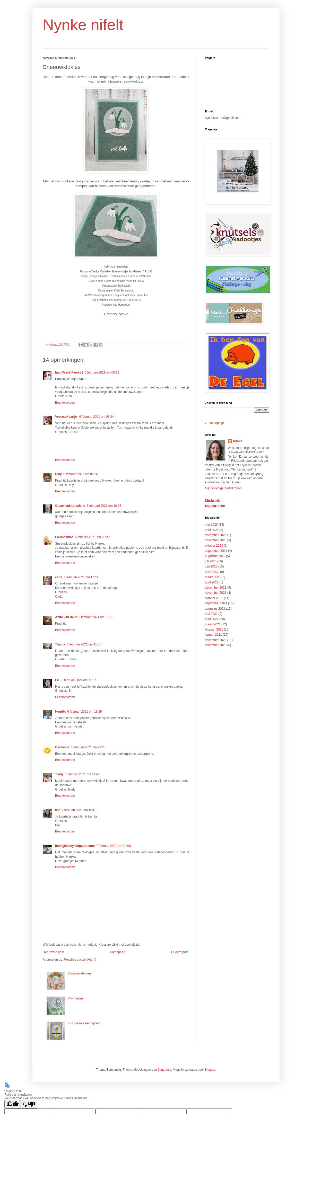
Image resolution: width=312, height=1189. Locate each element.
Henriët (60, 711)
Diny (58, 474)
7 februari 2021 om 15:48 (79, 810)
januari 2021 (213, 634)
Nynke (237, 441)
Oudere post (179, 952)
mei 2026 (211, 524)
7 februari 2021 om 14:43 (82, 774)
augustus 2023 (215, 556)
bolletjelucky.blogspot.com (75, 846)
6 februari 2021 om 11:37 (79, 680)
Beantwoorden (65, 402)
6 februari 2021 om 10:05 (104, 506)
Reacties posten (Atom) (80, 959)
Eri (57, 680)
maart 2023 (213, 577)
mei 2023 (211, 572)
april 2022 (212, 582)
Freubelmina (64, 537)
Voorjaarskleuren (79, 973)
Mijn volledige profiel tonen (223, 488)
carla (58, 577)
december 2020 (215, 640)
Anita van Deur (66, 617)
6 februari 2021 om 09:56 (80, 474)
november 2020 (215, 645)
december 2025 (215, 535)
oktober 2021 (214, 598)
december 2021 (215, 587)
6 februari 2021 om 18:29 (84, 711)
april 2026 (212, 530)
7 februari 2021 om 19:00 (113, 846)
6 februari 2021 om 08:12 (102, 372)
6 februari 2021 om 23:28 (88, 747)
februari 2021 (214, 629)
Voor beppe (75, 998)
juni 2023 (211, 566)
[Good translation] (12, 1104)
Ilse (57, 810)
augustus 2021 (215, 608)
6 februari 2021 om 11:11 (81, 577)
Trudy (59, 774)
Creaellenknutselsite (70, 506)
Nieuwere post (54, 952)
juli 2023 (210, 561)
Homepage (117, 952)
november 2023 (215, 540)
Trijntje (60, 644)
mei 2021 (211, 614)
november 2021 (215, 592)
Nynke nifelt (83, 24)
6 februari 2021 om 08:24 (96, 417)
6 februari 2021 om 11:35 (84, 644)
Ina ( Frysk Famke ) (69, 372)
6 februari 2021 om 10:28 (92, 537)
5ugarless (164, 1069)
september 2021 (216, 603)
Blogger (210, 1069)
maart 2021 (213, 624)
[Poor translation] (29, 1104)
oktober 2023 (214, 545)
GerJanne (62, 747)
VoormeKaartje (66, 417)
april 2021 (212, 619)
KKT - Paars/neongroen (84, 1023)
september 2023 (216, 551)
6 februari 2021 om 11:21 (96, 617)
